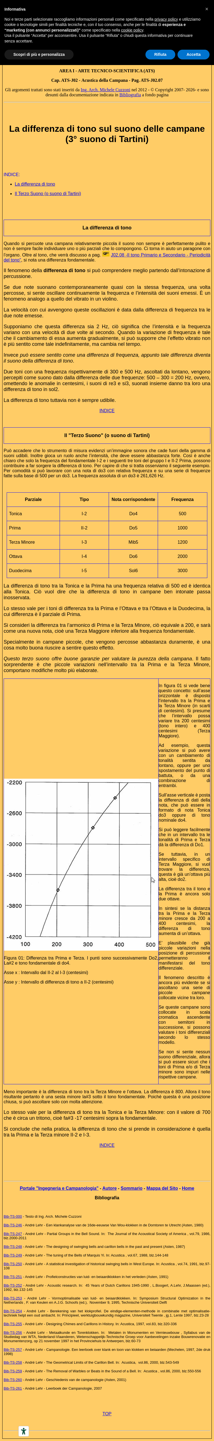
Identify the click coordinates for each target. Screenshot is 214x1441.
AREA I (66, 70)
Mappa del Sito (162, 1188)
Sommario (131, 1188)
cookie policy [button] (132, 30)
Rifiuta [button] (160, 54)
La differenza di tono (35, 184)
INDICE (107, 410)
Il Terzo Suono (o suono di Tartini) (48, 193)
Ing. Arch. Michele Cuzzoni (105, 89)
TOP (107, 1413)
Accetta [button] (193, 54)
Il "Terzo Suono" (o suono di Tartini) (107, 435)
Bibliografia (130, 94)
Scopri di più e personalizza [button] (39, 54)
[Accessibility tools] (23, 1431)
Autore (109, 1188)
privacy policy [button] (166, 19)
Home (188, 1188)
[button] (206, 8)
